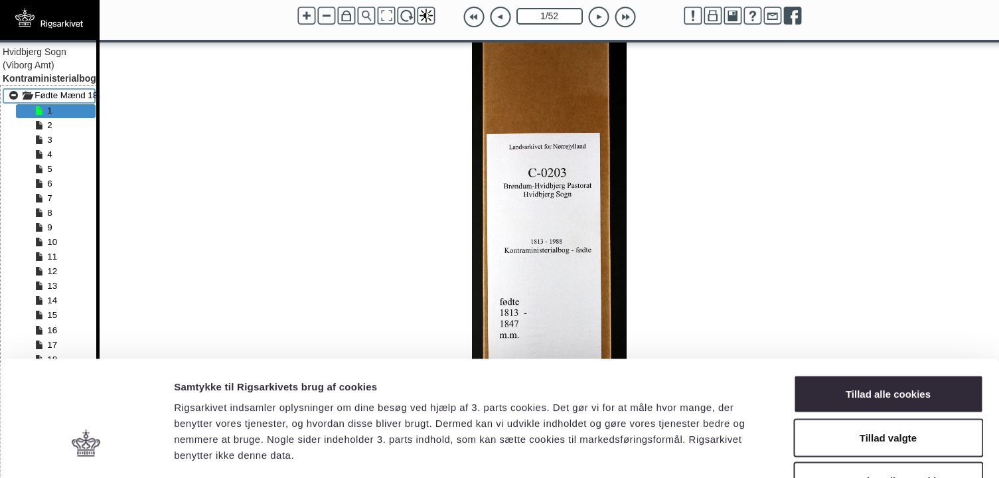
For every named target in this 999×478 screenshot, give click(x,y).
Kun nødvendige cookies (888, 390)
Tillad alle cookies (888, 303)
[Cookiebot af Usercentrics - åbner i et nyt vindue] (86, 452)
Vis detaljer (690, 451)
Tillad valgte (888, 347)
